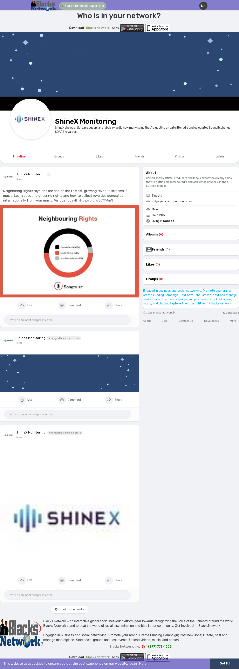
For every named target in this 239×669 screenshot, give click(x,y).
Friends (158, 249)
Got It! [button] (225, 663)
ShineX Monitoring (85, 121)
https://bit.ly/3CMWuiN (95, 200)
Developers (211, 320)
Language (231, 312)
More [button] (234, 320)
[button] (84, 6)
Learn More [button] (137, 664)
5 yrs (19, 179)
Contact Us (186, 320)
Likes (150, 264)
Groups (152, 279)
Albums (152, 234)
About (147, 320)
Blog (165, 320)
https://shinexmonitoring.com (172, 201)
